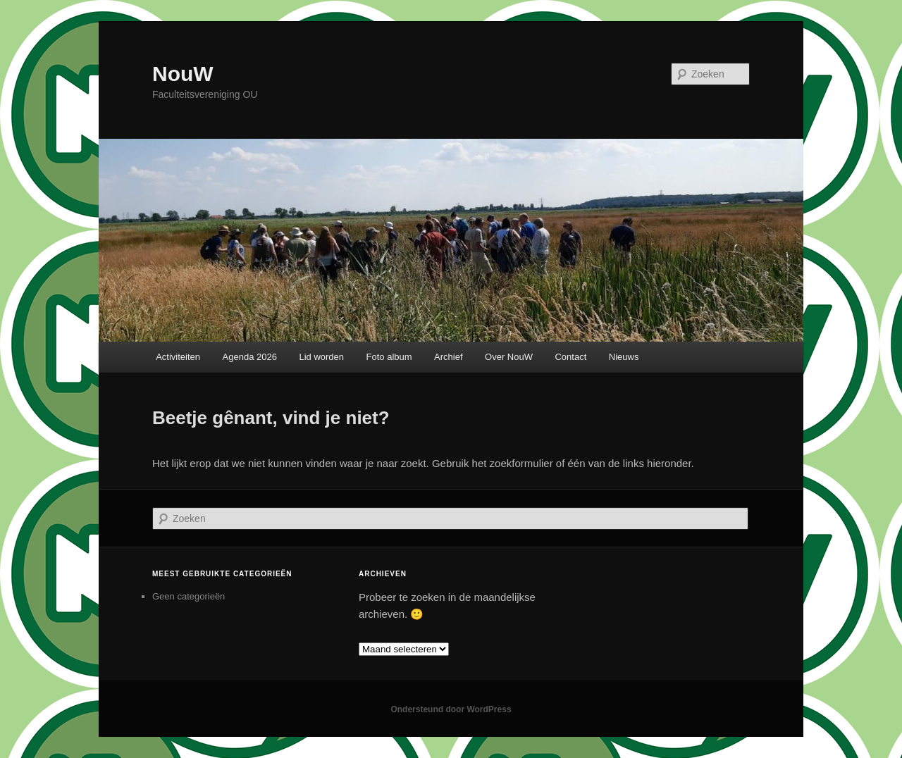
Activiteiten (178, 357)
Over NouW (509, 357)
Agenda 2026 (250, 357)
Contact (570, 357)
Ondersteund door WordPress (450, 709)
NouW (183, 73)
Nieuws (624, 357)
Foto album (389, 357)
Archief (448, 357)
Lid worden (321, 357)
